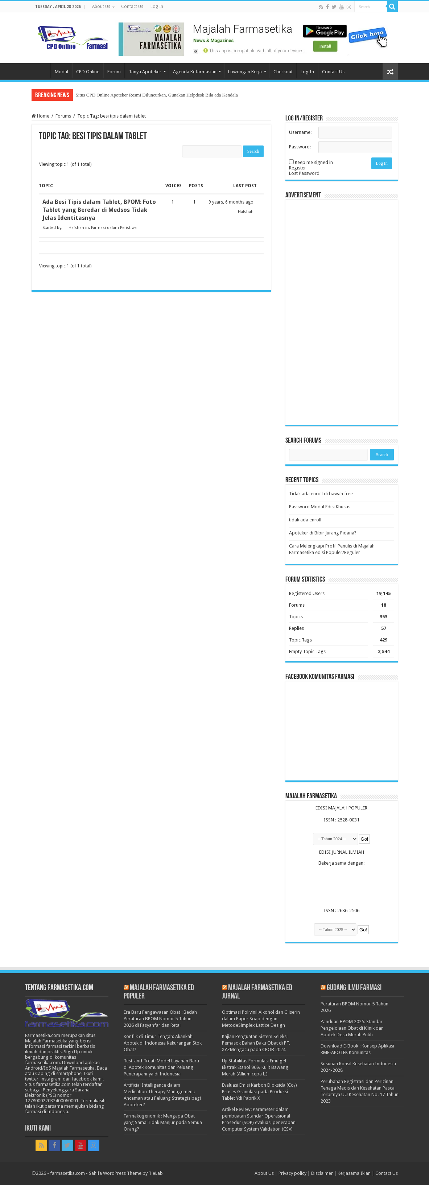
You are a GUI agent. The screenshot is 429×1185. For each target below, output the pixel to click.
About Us (101, 6)
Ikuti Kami (38, 1128)
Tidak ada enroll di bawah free (321, 493)
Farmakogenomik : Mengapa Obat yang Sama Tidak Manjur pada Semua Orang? (163, 1122)
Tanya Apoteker (145, 71)
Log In (156, 6)
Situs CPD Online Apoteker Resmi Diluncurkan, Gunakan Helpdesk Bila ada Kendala (157, 95)
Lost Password (304, 173)
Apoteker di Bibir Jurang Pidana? (322, 533)
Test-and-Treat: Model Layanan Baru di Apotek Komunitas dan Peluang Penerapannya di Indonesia (161, 1067)
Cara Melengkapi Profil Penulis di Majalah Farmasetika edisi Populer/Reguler (332, 549)
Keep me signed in (314, 162)
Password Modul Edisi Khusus (319, 506)
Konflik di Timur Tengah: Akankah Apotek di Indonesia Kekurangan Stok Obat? (163, 1043)
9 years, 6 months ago (231, 202)
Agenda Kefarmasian (194, 71)
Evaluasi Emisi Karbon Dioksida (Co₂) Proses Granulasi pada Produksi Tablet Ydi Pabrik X (259, 1091)
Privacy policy (292, 1173)
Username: (300, 132)
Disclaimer (322, 1173)
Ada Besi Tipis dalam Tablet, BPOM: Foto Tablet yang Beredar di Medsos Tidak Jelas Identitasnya (99, 209)
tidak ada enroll (305, 519)
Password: (300, 146)
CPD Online (87, 71)
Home (41, 70)
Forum (114, 71)
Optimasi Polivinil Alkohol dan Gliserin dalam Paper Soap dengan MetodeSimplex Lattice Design (261, 1018)
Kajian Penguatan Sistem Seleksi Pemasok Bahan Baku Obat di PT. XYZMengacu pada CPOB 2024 (256, 1043)
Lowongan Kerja (245, 71)
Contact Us (132, 6)
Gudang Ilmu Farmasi (354, 988)
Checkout (283, 71)
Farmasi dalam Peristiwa (114, 227)
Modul (61, 71)
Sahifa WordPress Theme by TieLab (126, 1173)
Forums (63, 116)
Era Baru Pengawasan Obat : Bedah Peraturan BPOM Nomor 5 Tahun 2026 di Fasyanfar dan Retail (160, 1018)
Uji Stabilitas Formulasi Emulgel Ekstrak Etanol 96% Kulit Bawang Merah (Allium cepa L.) (255, 1067)
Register (297, 168)
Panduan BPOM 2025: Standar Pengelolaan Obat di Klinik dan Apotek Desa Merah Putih (352, 1028)
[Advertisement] (341, 312)
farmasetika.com (67, 1173)
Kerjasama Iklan (354, 1173)
